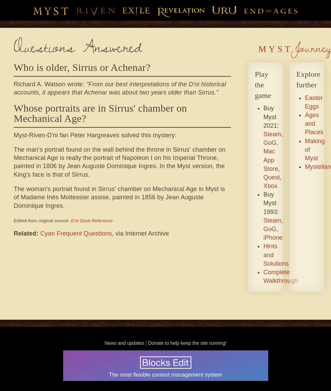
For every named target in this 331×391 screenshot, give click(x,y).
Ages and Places (314, 124)
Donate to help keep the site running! (187, 343)
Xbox (271, 185)
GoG (270, 142)
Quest (272, 177)
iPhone (273, 237)
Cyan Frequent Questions (76, 233)
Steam (272, 134)
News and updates (124, 343)
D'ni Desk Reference (92, 220)
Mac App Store (271, 160)
